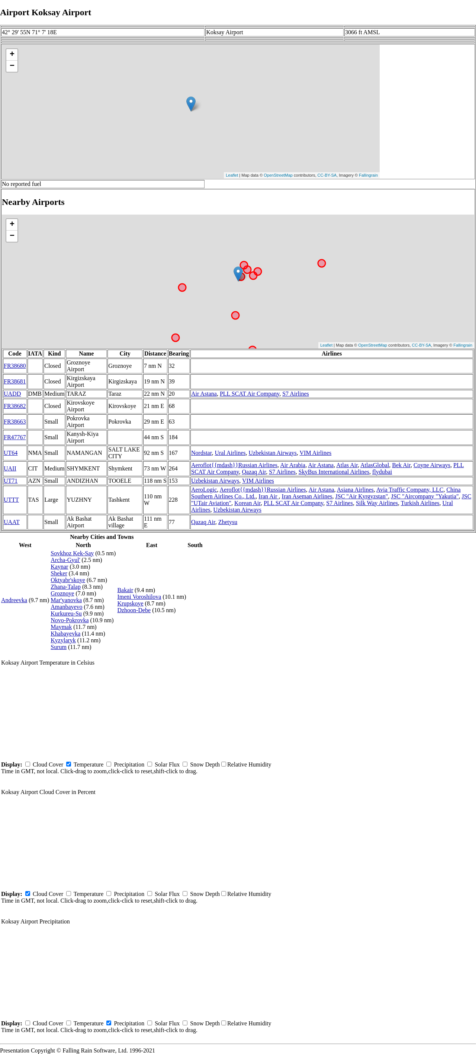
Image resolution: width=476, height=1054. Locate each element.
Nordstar (201, 453)
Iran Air (268, 496)
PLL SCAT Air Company (249, 394)
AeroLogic (204, 489)
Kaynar (59, 566)
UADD (12, 394)
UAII (10, 468)
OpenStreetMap (278, 175)
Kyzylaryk (63, 640)
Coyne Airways (432, 465)
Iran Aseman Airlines (307, 496)
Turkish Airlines (420, 503)
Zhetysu (228, 522)
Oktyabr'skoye (68, 580)
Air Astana (204, 394)
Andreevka (14, 600)
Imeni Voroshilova (139, 597)
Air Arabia (292, 465)
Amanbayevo (66, 607)
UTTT (11, 500)
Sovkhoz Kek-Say (72, 553)
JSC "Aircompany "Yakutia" (425, 496)
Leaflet (232, 175)
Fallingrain (368, 175)
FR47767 (15, 437)
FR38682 (15, 406)
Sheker (59, 573)
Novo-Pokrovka (70, 620)
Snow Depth (205, 764)
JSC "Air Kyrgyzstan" (361, 496)
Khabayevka (65, 633)
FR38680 (15, 366)
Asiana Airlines (355, 489)
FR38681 (15, 381)
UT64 (10, 453)
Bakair (125, 590)
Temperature (89, 764)
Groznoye (62, 593)
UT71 (10, 481)
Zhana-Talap (66, 587)
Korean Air (247, 503)
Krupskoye (130, 603)
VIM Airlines (316, 453)
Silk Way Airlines (377, 503)
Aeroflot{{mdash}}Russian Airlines (234, 465)
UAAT (12, 522)
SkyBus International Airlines (334, 472)
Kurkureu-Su (66, 613)
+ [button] (12, 54)
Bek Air (401, 465)
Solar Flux (167, 764)
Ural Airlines (230, 453)
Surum (59, 647)
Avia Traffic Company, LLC (410, 489)
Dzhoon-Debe (134, 610)
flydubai (382, 472)
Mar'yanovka (66, 600)
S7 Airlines (295, 394)
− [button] (12, 66)
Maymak (61, 627)
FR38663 (15, 421)
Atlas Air (347, 465)
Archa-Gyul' (65, 560)
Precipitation (129, 764)
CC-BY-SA (327, 175)
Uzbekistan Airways (272, 453)
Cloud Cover (48, 764)
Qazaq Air (254, 472)
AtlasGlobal (374, 465)
